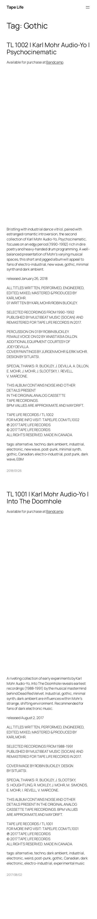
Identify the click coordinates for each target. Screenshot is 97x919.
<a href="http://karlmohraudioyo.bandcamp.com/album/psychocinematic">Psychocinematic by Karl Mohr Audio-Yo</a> (45, 145)
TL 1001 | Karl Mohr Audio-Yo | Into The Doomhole (48, 498)
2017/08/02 (14, 875)
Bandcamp (54, 62)
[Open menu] (87, 7)
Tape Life (15, 7)
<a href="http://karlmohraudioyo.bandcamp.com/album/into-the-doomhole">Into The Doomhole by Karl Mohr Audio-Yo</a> (45, 594)
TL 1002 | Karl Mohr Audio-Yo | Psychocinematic (48, 48)
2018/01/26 (14, 470)
